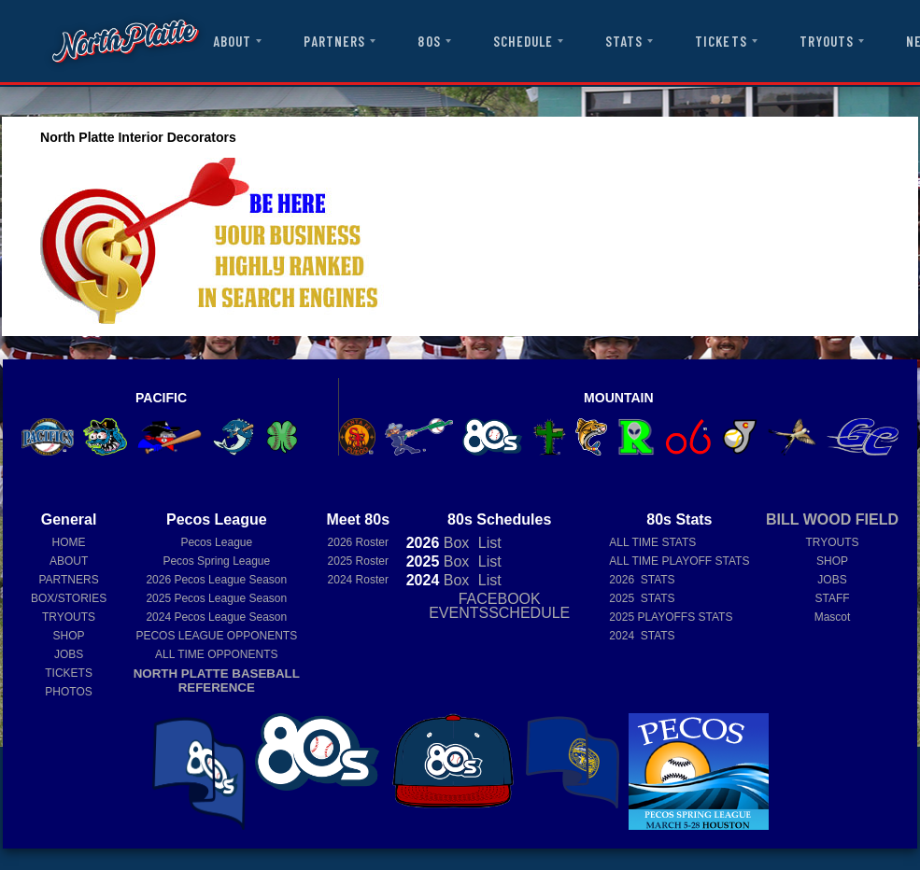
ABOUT (232, 41)
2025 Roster (358, 561)
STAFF (831, 598)
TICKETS (720, 41)
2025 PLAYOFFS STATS (670, 617)
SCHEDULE (523, 41)
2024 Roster (358, 579)
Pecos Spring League (216, 561)
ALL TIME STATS (652, 542)
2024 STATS (641, 635)
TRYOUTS (827, 41)
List (487, 543)
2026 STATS (641, 579)
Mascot (832, 617)
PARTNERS (334, 41)
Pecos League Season (216, 579)
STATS (624, 41)
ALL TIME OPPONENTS (216, 654)
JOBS (68, 654)
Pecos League (216, 542)
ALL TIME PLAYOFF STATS (679, 561)
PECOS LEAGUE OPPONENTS (216, 635)
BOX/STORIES (68, 598)
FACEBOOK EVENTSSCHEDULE (499, 606)
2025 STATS (641, 598)
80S (429, 41)
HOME (69, 542)
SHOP (69, 635)
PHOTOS (68, 691)
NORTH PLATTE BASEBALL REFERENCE (217, 681)
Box (438, 543)
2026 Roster (358, 542)
